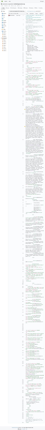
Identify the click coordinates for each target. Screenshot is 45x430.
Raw (27, 13)
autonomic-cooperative (8, 3)
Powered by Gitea (15, 427)
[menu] (19, 429)
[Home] (2, 1)
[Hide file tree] (2, 11)
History (36, 13)
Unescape (41, 13)
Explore (6, 1)
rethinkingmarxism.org (19, 3)
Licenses (23, 429)
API (26, 429)
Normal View (32, 13)
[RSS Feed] (2, 6)
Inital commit (12, 15)
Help (9, 1)
